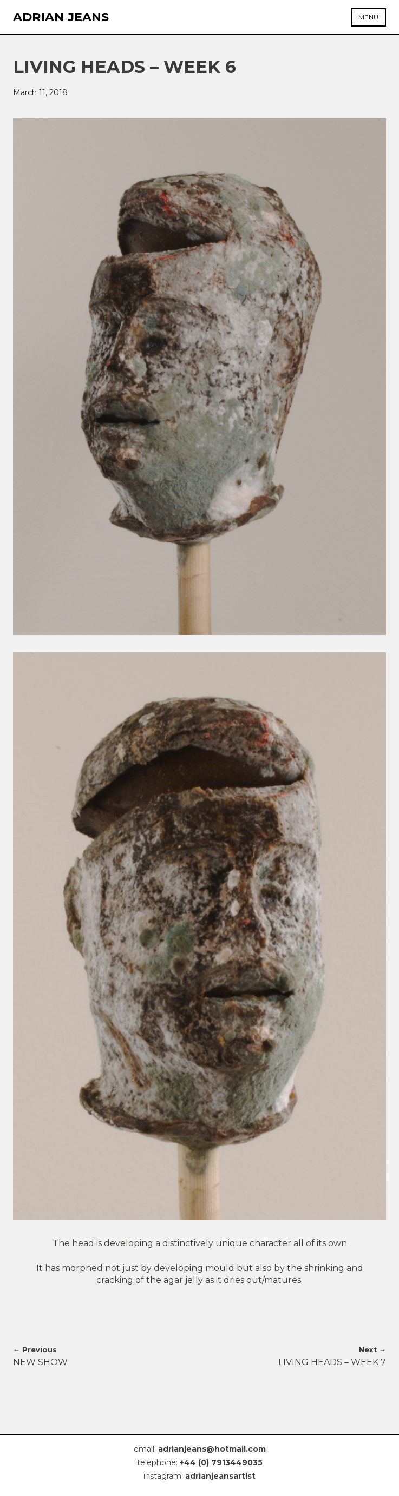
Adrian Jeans (61, 17)
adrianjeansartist (220, 1476)
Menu (368, 17)
